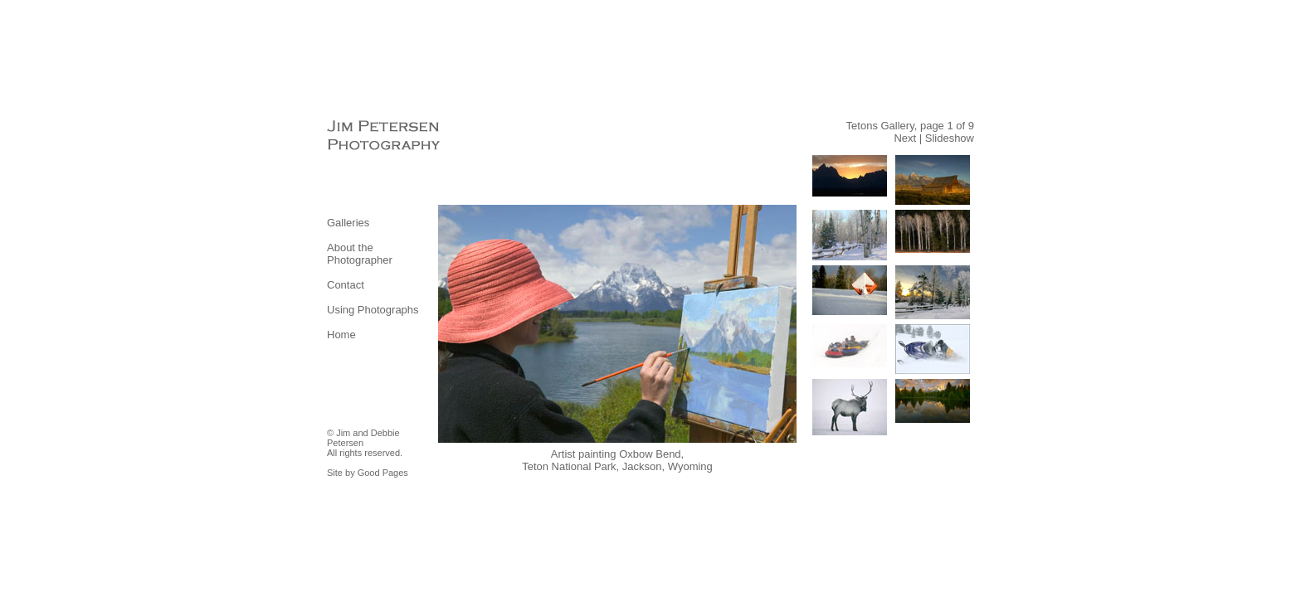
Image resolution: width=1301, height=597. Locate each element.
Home (341, 334)
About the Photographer (359, 253)
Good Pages (383, 473)
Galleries (348, 222)
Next (905, 138)
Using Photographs (373, 309)
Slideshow (949, 138)
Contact (345, 285)
